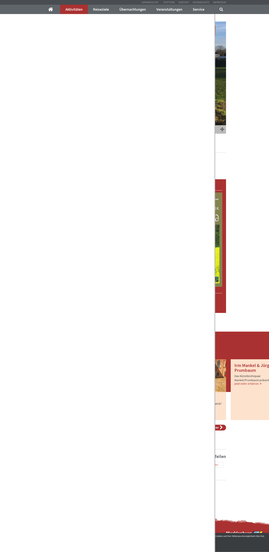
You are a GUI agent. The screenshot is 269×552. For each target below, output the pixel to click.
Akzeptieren (134, 545)
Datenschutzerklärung (35, 539)
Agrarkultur (150, 2)
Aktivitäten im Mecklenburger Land (99, 147)
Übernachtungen (132, 9)
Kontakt (184, 2)
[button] (60, 183)
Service (198, 9)
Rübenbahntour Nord (199, 147)
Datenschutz (201, 2)
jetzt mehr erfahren (59, 416)
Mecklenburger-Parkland (58, 147)
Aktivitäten (74, 9)
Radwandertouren (171, 147)
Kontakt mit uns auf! (154, 495)
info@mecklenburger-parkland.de (87, 488)
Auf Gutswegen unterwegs (140, 147)
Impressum (219, 2)
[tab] (103, 183)
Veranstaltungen (169, 9)
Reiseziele (101, 9)
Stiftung (169, 2)
